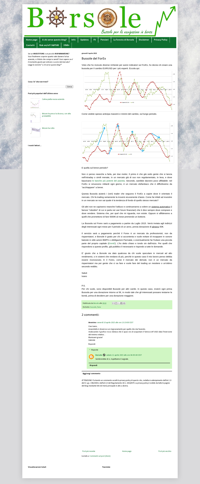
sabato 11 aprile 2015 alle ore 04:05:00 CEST (124, 355)
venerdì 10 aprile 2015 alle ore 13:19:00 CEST (115, 323)
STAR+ (66, 45)
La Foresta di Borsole (123, 40)
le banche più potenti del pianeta (108, 181)
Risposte (94, 350)
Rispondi (91, 344)
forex (99, 307)
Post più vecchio (164, 451)
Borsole (98, 355)
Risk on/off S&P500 (49, 45)
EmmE (111, 243)
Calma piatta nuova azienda (53, 99)
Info (73, 40)
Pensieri (105, 40)
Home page (31, 40)
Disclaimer (144, 40)
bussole (93, 307)
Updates (84, 40)
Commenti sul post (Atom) (100, 456)
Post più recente (88, 451)
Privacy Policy (160, 40)
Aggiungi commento (91, 374)
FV (95, 40)
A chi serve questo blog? (54, 40)
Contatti (30, 45)
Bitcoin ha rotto (48, 128)
